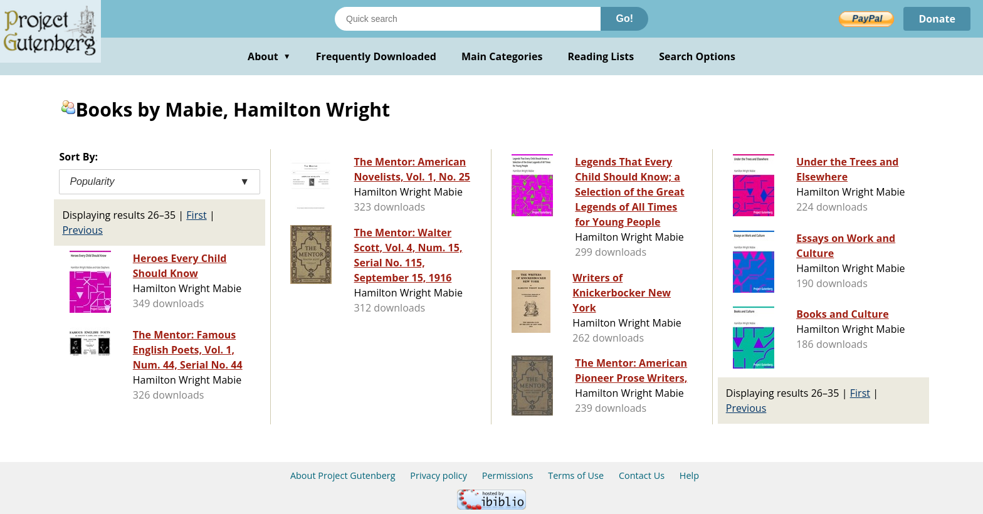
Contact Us (642, 475)
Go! (624, 18)
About (269, 56)
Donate (936, 19)
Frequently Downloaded (376, 56)
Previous (82, 230)
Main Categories (502, 56)
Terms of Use (576, 475)
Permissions (508, 475)
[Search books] (468, 19)
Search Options (697, 56)
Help (689, 475)
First (196, 215)
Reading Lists (601, 56)
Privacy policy (438, 475)
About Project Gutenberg (343, 475)
